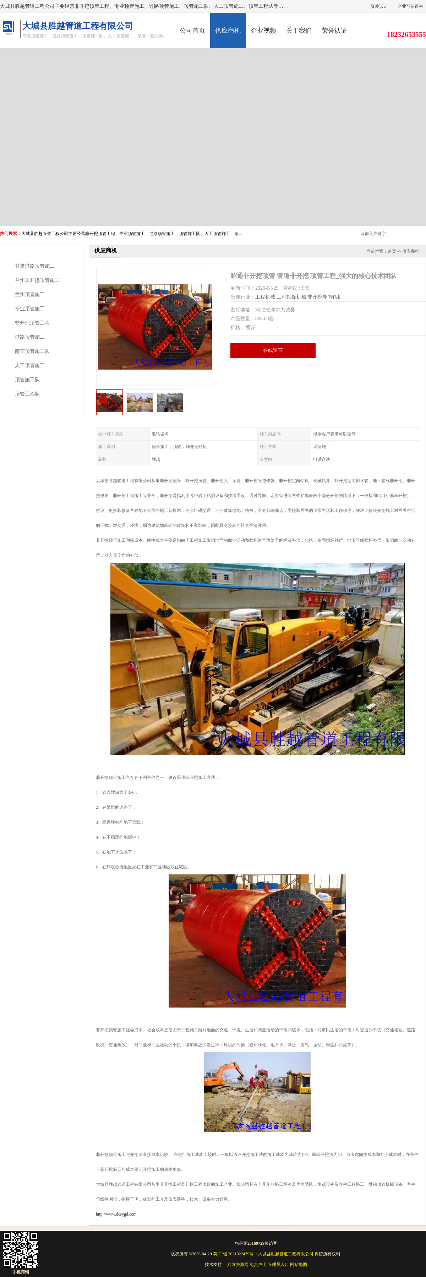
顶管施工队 (27, 379)
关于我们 (299, 30)
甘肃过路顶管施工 (35, 266)
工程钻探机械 (291, 297)
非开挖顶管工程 (32, 323)
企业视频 (263, 30)
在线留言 (273, 350)
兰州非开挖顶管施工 (37, 280)
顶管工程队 (27, 394)
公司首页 (192, 30)
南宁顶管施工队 (32, 351)
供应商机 (228, 30)
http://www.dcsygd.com (116, 1214)
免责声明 (258, 1264)
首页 (392, 251)
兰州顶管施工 (30, 294)
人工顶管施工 (30, 365)
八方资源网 (237, 1264)
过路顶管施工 (30, 337)
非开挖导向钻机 (324, 297)
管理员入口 (278, 1264)
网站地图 (298, 1264)
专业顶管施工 (30, 308)
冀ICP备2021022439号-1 (235, 1253)
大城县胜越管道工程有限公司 (285, 1253)
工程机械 (265, 297)
